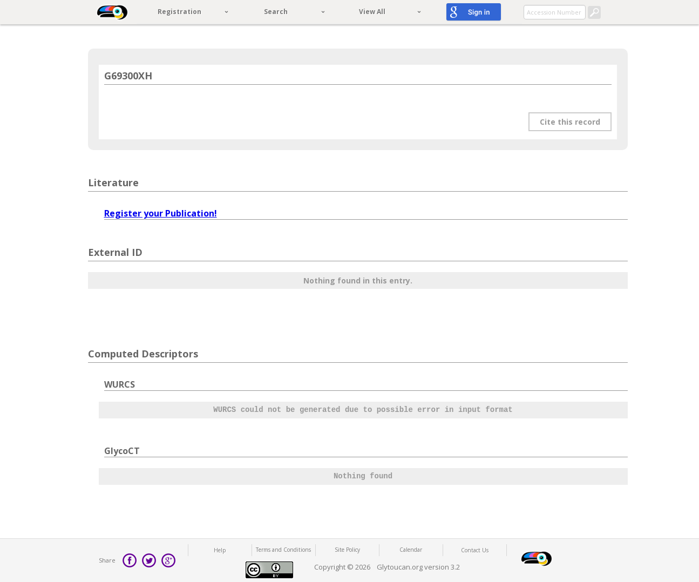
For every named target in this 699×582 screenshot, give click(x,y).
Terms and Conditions (283, 549)
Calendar (410, 549)
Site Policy (347, 549)
